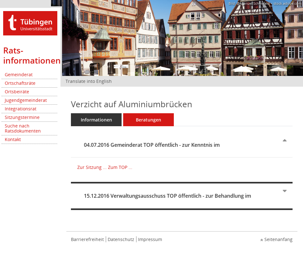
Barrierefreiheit (87, 239)
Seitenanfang (278, 239)
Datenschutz (121, 239)
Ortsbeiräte (17, 92)
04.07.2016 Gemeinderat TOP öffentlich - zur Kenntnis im (152, 144)
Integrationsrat (20, 109)
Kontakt (13, 139)
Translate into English (89, 81)
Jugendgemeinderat (26, 100)
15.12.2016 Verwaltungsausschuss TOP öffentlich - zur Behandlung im (167, 195)
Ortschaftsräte (20, 83)
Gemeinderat (19, 74)
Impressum (150, 239)
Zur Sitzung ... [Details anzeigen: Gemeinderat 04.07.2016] (92, 167)
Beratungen (148, 120)
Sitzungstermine (22, 117)
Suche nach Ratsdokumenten (23, 128)
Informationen (96, 120)
